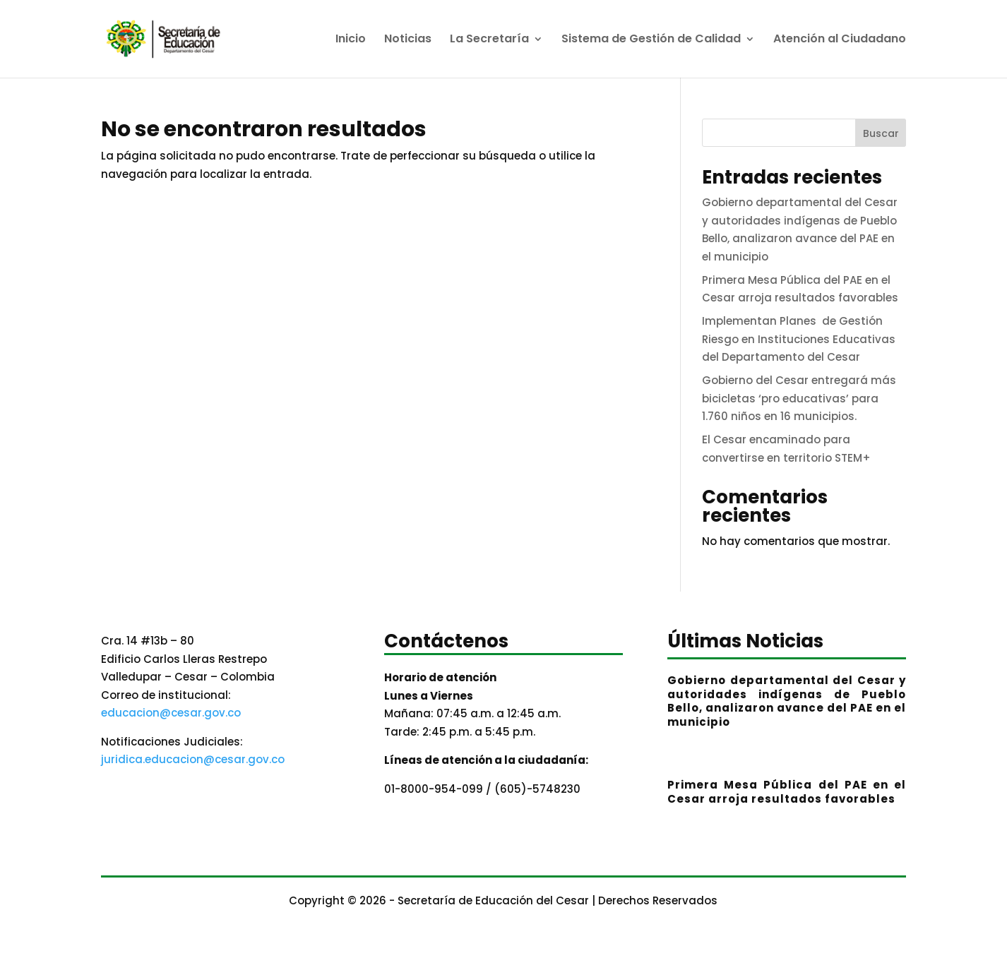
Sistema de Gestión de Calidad (651, 40)
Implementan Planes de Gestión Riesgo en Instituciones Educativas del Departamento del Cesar (798, 338)
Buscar (881, 133)
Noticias (407, 40)
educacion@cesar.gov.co (171, 712)
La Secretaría (489, 40)
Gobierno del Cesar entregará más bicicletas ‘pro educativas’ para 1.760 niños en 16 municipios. (799, 398)
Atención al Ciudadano (839, 40)
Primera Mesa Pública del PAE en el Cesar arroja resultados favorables (786, 791)
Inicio (350, 40)
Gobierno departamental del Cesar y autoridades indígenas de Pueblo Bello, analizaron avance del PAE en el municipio (786, 701)
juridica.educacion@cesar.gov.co (193, 759)
